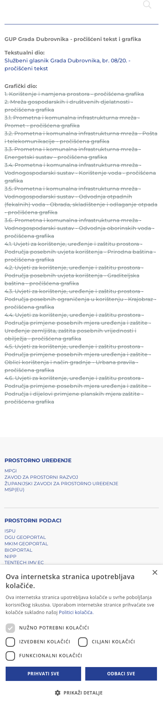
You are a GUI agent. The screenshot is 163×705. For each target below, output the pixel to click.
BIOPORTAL (18, 550)
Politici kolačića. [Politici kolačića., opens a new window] (76, 612)
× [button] (154, 573)
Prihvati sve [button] (43, 673)
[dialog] (81, 635)
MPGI (11, 471)
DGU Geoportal (25, 537)
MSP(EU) (14, 489)
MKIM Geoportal (26, 543)
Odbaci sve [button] (121, 673)
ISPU (10, 531)
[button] (81, 692)
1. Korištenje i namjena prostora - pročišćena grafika (74, 94)
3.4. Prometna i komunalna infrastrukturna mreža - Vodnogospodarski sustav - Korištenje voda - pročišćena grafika (80, 173)
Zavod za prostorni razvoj (41, 477)
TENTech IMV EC (24, 562)
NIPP (11, 556)
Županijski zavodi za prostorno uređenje (61, 483)
